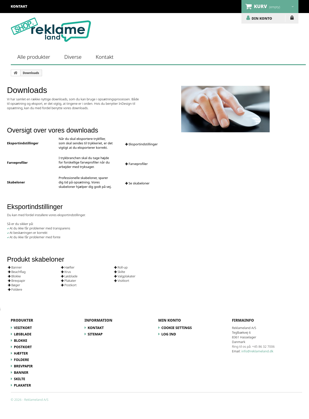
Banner (15, 267)
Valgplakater (124, 276)
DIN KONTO (262, 18)
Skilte (119, 271)
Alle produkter (33, 56)
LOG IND (292, 18)
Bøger (14, 285)
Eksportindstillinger (141, 144)
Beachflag (17, 271)
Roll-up (121, 267)
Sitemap (95, 334)
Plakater (68, 280)
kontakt (19, 6)
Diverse (73, 56)
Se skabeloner (137, 183)
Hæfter (68, 267)
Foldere (15, 289)
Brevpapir (16, 280)
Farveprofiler (136, 164)
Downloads (31, 73)
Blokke (14, 276)
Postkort (69, 285)
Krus (66, 271)
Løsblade (69, 276)
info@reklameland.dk (257, 351)
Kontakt (104, 56)
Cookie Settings (177, 327)
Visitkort (121, 280)
